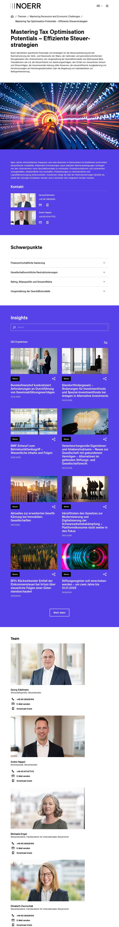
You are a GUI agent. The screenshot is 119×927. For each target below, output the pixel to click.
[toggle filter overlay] (104, 341)
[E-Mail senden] (40, 205)
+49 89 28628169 (47, 199)
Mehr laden (59, 612)
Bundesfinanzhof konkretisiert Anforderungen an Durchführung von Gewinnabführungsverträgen (33, 388)
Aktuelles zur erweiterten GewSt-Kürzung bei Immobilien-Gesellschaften (33, 516)
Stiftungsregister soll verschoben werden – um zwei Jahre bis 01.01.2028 (84, 584)
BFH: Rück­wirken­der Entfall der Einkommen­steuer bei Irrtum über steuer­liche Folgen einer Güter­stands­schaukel (33, 586)
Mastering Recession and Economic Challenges (55, 16)
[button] (59, 263)
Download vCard (24, 708)
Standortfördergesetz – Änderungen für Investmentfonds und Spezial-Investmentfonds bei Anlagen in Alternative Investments (85, 390)
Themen (22, 16)
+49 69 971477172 (47, 216)
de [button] (98, 6)
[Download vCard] (47, 205)
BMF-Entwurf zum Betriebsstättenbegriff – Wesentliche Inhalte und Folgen (31, 449)
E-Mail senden (23, 704)
